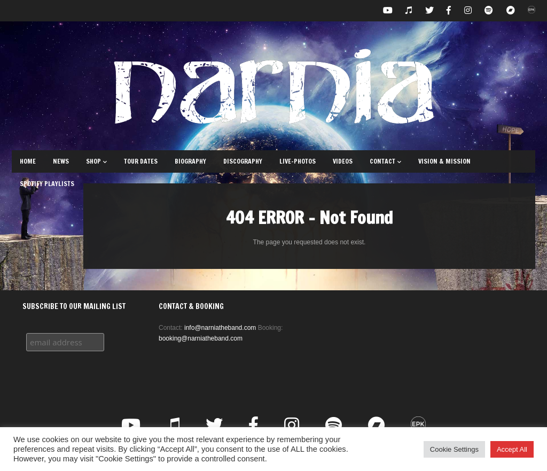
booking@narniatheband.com (201, 338)
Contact (385, 161)
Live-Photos (297, 161)
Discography (242, 161)
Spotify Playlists (47, 183)
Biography (190, 161)
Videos (343, 161)
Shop (96, 161)
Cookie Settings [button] (454, 449)
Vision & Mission (444, 161)
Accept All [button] (512, 449)
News (61, 161)
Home (28, 161)
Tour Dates (141, 161)
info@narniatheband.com (220, 327)
